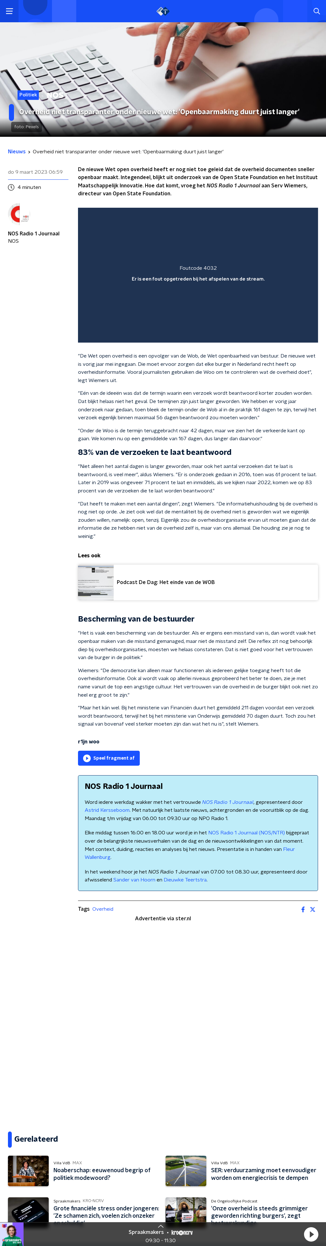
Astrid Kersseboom (107, 810)
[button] (311, 1234)
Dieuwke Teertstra (185, 879)
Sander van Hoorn (134, 879)
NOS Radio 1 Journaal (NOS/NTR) (246, 832)
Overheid (102, 909)
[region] (198, 275)
